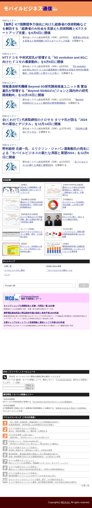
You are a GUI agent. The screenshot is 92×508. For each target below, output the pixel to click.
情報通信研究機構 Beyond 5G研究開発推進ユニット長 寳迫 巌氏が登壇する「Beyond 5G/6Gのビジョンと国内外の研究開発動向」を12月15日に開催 (45, 91)
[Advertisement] (23, 348)
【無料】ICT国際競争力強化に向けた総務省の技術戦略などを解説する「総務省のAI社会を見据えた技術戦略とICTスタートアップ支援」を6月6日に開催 (44, 29)
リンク (7, 275)
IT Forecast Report (30, 296)
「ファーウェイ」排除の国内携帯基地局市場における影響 (73, 234)
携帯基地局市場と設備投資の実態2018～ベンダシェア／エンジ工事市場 (73, 249)
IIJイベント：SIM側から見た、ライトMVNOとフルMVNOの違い (31, 249)
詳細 (17, 382)
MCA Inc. (65, 502)
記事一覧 (8, 266)
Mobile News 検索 (53, 266)
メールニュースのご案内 (14, 270)
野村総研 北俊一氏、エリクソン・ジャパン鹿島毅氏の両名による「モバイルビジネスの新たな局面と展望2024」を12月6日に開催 (45, 153)
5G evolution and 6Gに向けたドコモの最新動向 (52, 402)
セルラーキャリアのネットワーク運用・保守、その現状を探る (31, 234)
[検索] (38, 285)
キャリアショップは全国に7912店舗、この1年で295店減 (73, 204)
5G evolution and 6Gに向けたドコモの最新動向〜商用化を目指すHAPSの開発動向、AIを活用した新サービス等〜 (56, 69)
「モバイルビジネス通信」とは (59, 270)
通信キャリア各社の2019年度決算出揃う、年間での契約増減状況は (31, 204)
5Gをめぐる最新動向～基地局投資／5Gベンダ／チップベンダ (30, 189)
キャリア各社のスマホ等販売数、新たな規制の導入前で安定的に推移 (31, 219)
